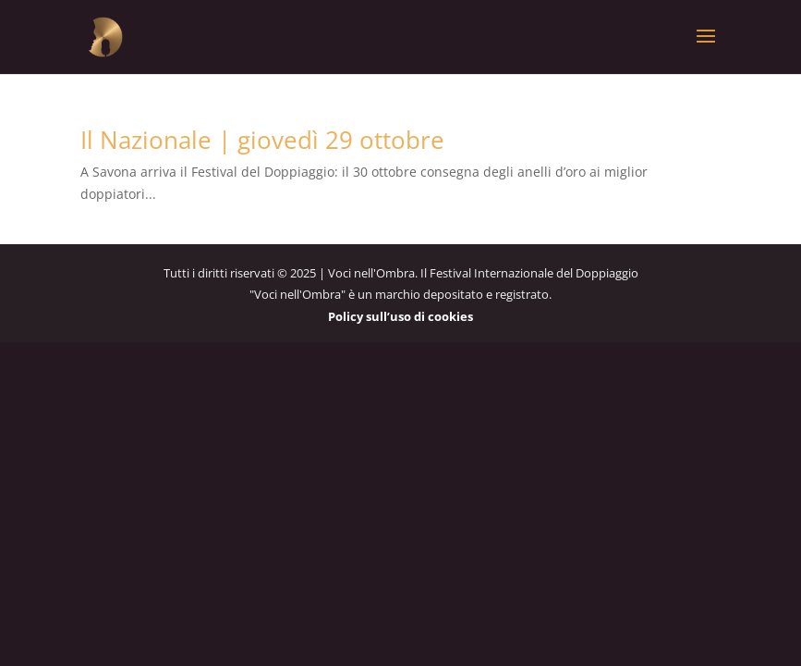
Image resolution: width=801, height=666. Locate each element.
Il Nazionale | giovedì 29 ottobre (262, 139)
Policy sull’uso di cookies (400, 316)
